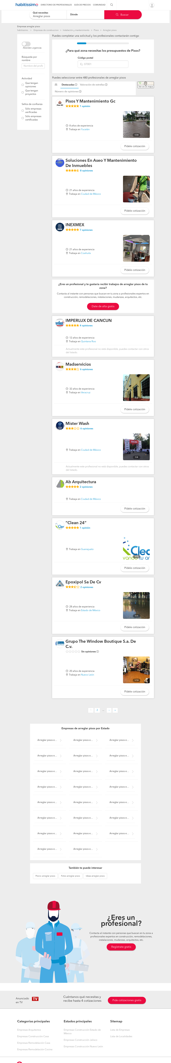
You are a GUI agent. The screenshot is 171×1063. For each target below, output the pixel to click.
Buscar (122, 15)
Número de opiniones (66, 92)
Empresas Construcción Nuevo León (83, 1046)
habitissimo (22, 30)
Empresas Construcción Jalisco (80, 1040)
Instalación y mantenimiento (76, 30)
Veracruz (85, 392)
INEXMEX (75, 225)
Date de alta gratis (103, 306)
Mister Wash (77, 424)
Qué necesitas (40, 13)
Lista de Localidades (121, 1036)
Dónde (74, 14)
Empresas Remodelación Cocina (34, 1049)
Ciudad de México (91, 194)
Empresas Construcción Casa (33, 1036)
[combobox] (48, 14)
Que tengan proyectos (31, 92)
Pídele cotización (134, 146)
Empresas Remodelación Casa (33, 1043)
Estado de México (90, 610)
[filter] (23, 85)
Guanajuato (87, 549)
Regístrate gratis (121, 947)
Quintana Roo (88, 341)
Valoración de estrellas (92, 85)
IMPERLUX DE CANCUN (89, 321)
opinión (85, 106)
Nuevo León (87, 675)
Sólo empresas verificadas (33, 111)
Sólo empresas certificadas (33, 118)
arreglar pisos (45, 876)
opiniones (86, 171)
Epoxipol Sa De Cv (83, 582)
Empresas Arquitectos (29, 1030)
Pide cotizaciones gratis (126, 1000)
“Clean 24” (76, 523)
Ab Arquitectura (81, 482)
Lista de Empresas (120, 1030)
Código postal (85, 58)
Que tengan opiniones (31, 85)
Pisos (96, 30)
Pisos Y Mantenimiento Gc (90, 101)
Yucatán (85, 129)
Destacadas (68, 85)
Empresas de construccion (46, 30)
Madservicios (78, 365)
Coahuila (86, 253)
